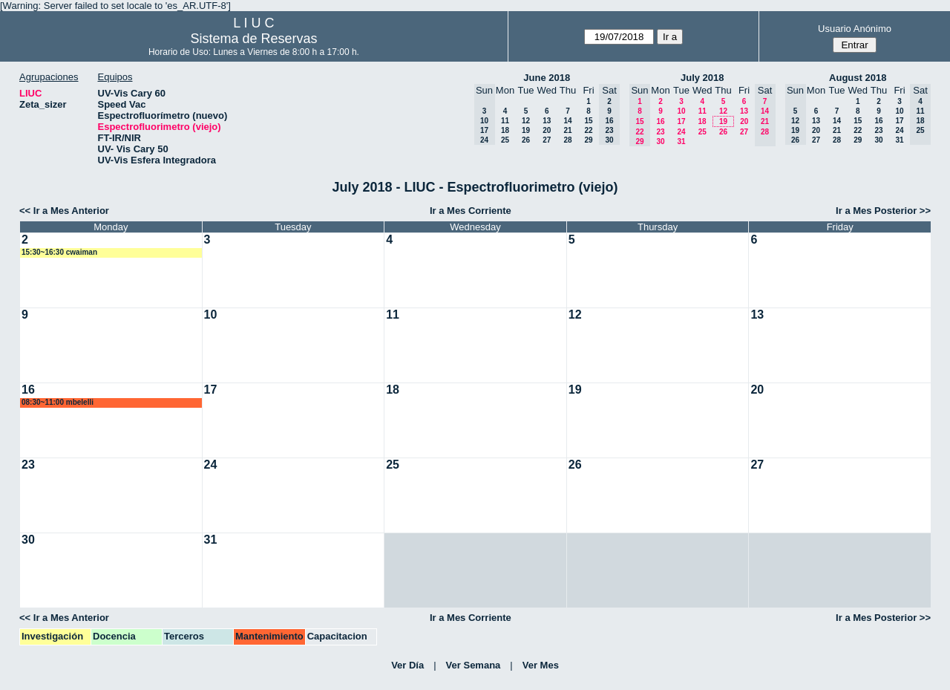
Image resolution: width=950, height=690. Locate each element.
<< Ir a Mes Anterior (64, 210)
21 (567, 130)
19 (526, 130)
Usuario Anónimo (854, 28)
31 (681, 141)
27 (547, 140)
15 (588, 121)
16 (660, 121)
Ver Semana (473, 665)
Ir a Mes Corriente (470, 210)
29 (588, 140)
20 (547, 130)
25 (505, 140)
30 (660, 141)
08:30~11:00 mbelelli (58, 402)
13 (547, 121)
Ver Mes (540, 665)
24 (681, 132)
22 (588, 130)
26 (526, 140)
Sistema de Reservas (253, 38)
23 (660, 132)
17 (681, 121)
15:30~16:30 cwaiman (59, 252)
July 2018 (702, 77)
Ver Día (407, 665)
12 (526, 121)
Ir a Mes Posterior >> (883, 210)
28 (567, 140)
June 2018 (546, 77)
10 (681, 111)
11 (505, 121)
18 (505, 130)
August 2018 (857, 77)
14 (567, 121)
